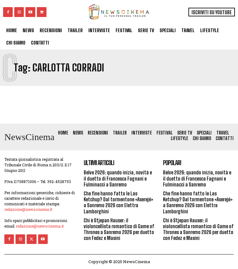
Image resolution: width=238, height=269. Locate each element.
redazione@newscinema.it (28, 209)
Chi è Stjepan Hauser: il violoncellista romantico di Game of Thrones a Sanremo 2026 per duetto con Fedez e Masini (119, 229)
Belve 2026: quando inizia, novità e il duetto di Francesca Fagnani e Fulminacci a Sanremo (118, 178)
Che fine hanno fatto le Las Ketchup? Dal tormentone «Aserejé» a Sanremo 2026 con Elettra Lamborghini (118, 202)
